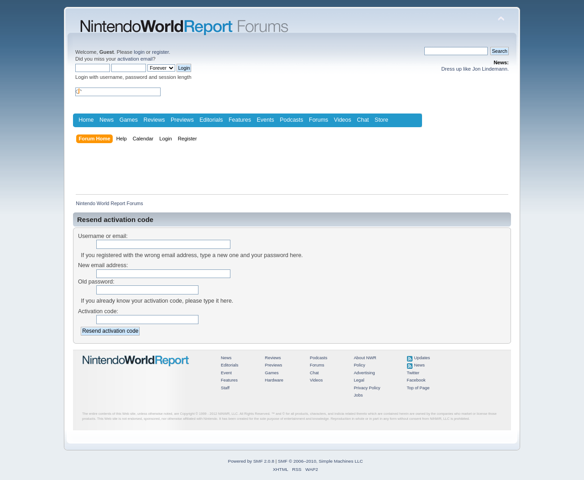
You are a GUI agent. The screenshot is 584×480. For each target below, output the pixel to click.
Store (381, 120)
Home (86, 120)
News (106, 120)
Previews (182, 120)
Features (240, 120)
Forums (318, 120)
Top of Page (418, 388)
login (139, 52)
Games (129, 120)
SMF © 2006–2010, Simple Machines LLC (320, 461)
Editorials (211, 120)
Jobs (358, 395)
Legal (359, 380)
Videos (342, 120)
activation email (134, 59)
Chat (363, 120)
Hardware (274, 380)
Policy (359, 365)
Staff (225, 388)
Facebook (416, 380)
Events (265, 120)
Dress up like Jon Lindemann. (475, 69)
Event (226, 373)
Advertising (364, 373)
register (160, 52)
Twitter (413, 373)
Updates (422, 358)
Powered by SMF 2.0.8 (251, 461)
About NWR (365, 358)
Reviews (154, 120)
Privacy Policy (367, 388)
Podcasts (291, 120)
